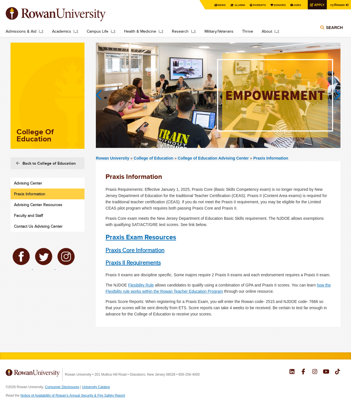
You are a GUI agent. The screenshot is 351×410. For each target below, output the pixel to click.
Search (334, 29)
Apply (317, 5)
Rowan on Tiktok (337, 372)
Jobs (295, 5)
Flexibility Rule (141, 285)
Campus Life (97, 31)
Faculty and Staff (28, 215)
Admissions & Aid (21, 31)
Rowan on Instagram (314, 372)
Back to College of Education (49, 163)
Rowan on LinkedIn (292, 372)
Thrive (247, 31)
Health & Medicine (140, 31)
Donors (276, 5)
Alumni (234, 5)
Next (334, 95)
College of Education (154, 158)
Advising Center (28, 183)
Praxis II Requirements (133, 262)
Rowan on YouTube (326, 372)
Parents (255, 5)
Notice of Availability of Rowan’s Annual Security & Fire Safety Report (72, 396)
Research (180, 31)
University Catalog (96, 387)
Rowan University (64, 14)
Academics (61, 31)
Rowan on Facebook (303, 372)
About (267, 31)
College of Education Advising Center (213, 158)
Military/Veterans (219, 31)
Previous (101, 95)
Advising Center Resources (38, 205)
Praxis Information (270, 158)
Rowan (336, 4)
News (215, 5)
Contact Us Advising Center (38, 226)
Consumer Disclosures (62, 387)
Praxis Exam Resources (141, 237)
